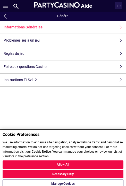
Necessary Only (63, 175)
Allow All (63, 166)
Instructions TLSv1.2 (65, 80)
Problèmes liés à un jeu (65, 40)
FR (119, 6)
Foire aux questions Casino (65, 66)
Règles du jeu (65, 53)
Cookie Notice (41, 153)
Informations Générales (65, 27)
